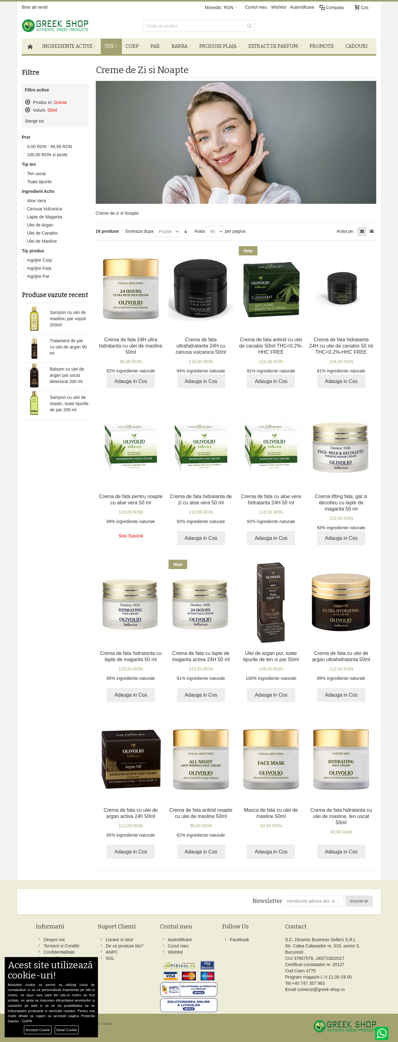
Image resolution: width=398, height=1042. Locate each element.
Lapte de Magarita (44, 216)
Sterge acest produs (27, 102)
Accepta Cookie (37, 1030)
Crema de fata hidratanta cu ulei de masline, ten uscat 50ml (341, 816)
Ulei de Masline (42, 241)
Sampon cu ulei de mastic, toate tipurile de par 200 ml (69, 403)
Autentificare (302, 7)
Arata (199, 231)
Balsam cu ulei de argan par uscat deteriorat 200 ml (67, 375)
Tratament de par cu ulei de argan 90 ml (68, 347)
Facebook (239, 939)
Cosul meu (178, 945)
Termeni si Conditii (61, 945)
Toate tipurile (39, 181)
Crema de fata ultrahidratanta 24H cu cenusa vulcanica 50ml (201, 346)
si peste (47, 154)
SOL (110, 958)
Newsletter (267, 901)
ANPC (112, 952)
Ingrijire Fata (39, 268)
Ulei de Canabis (42, 233)
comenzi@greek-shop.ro (321, 989)
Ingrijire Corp (39, 260)
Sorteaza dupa (139, 231)
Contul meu (256, 7)
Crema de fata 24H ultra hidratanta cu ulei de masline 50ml (130, 346)
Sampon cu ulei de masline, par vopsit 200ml (68, 318)
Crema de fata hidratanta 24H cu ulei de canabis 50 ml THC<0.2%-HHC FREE (341, 346)
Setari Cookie (66, 1030)
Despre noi (54, 939)
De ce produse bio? (124, 945)
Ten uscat (36, 173)
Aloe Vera (36, 200)
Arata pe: (345, 231)
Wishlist (278, 7)
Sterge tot (34, 121)
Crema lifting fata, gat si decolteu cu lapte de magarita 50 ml (341, 503)
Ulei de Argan (40, 224)
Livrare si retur (119, 939)
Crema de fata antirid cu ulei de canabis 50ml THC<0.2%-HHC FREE (271, 346)
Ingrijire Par (38, 276)
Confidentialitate (59, 952)
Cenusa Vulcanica (44, 208)
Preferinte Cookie (99, 1024)
